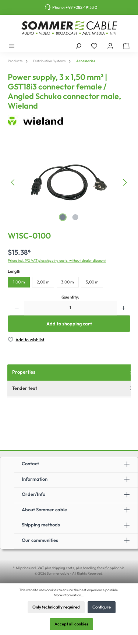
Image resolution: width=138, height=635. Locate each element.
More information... (69, 595)
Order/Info (33, 494)
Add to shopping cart (69, 324)
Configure (101, 607)
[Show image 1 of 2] (63, 217)
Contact (30, 463)
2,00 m (43, 282)
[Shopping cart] (126, 45)
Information (34, 479)
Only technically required (56, 607)
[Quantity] (70, 308)
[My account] (110, 45)
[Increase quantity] (123, 308)
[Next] (124, 182)
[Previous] (13, 182)
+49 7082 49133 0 (81, 7)
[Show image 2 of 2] (75, 217)
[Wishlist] (94, 45)
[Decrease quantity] (17, 308)
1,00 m (19, 282)
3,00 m (67, 282)
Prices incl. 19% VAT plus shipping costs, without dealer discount (57, 260)
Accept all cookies (71, 624)
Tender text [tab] (73, 388)
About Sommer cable (44, 509)
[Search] (78, 45)
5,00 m (92, 282)
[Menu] (12, 45)
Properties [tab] (73, 372)
